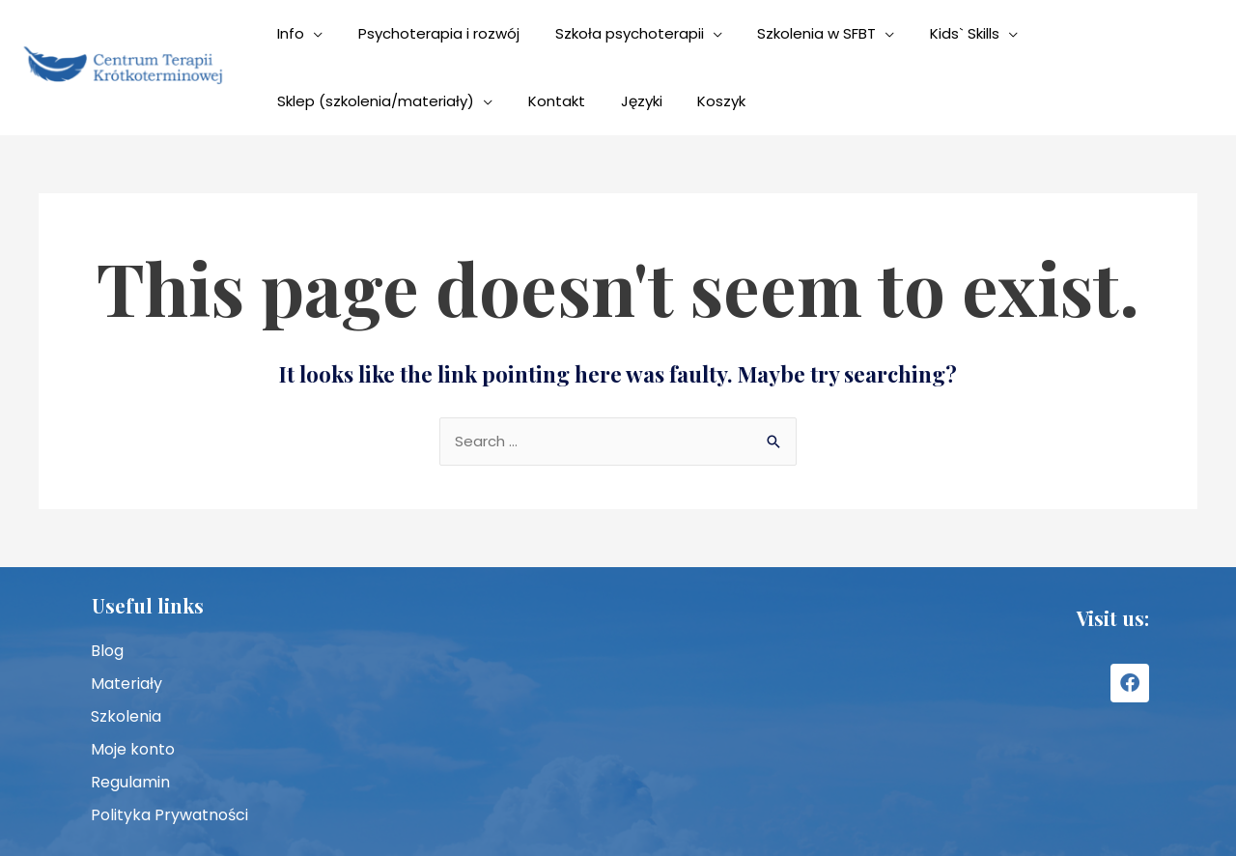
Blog (107, 651)
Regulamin (130, 782)
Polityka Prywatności (169, 815)
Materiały (126, 683)
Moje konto (133, 749)
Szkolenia (126, 716)
